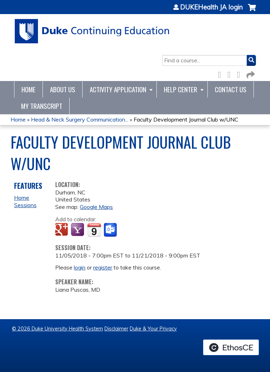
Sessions (25, 205)
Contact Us (230, 89)
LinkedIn (240, 73)
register (102, 267)
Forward (249, 73)
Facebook (221, 73)
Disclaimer (116, 329)
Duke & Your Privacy (153, 329)
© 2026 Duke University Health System (57, 329)
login (79, 267)
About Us (62, 89)
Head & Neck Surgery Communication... (79, 119)
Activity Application (118, 89)
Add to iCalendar (94, 230)
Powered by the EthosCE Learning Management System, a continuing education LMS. (230, 347)
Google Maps (96, 206)
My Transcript (41, 106)
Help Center (180, 89)
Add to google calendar (62, 230)
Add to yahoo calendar (78, 230)
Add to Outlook (111, 230)
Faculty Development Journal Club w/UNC (186, 119)
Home (28, 89)
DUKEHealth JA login (211, 7)
